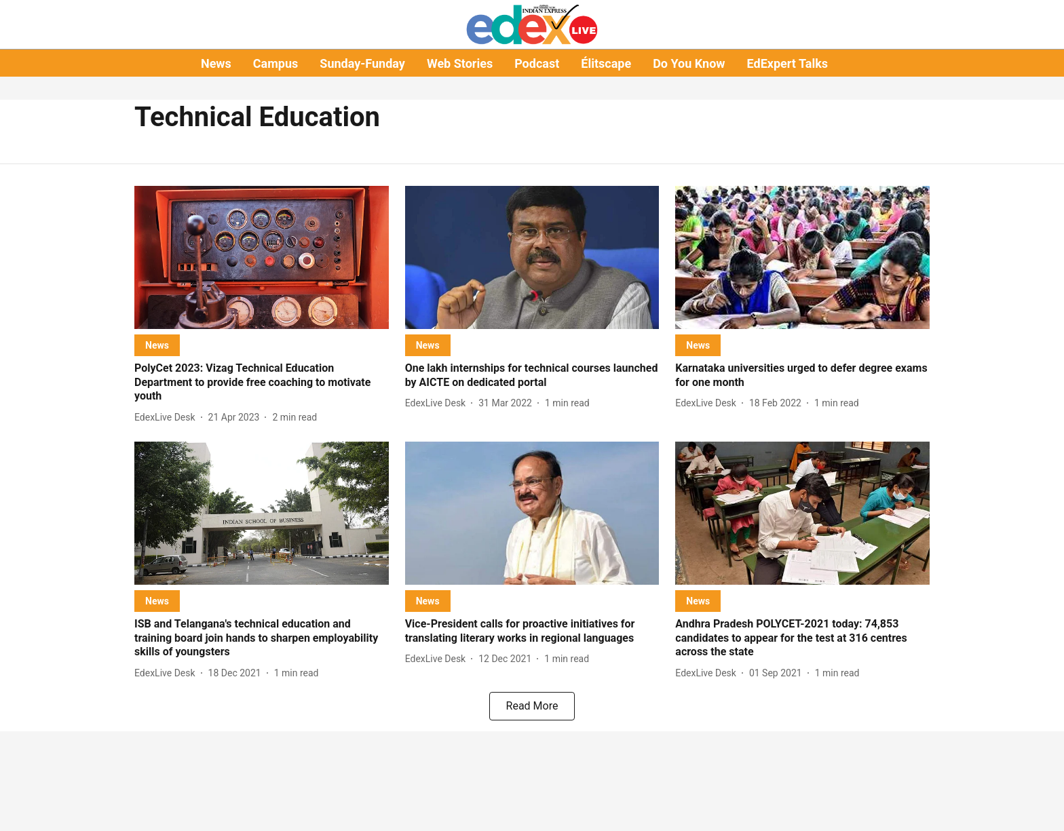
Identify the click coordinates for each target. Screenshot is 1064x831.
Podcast (536, 63)
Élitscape (606, 63)
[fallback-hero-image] (261, 257)
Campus (275, 63)
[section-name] (157, 345)
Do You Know (689, 63)
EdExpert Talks (787, 63)
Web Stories (460, 63)
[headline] (261, 383)
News (216, 63)
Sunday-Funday (362, 63)
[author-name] (167, 417)
